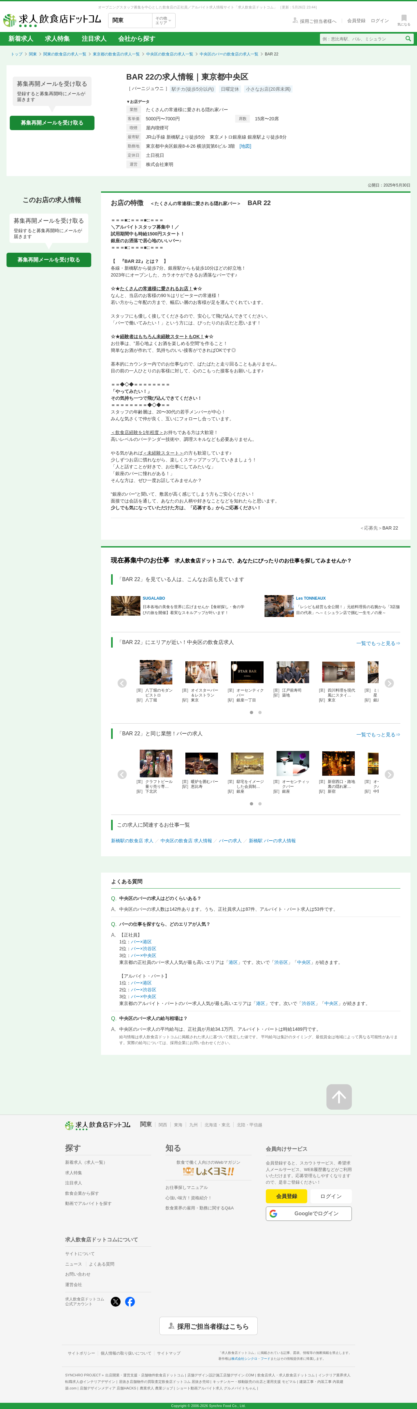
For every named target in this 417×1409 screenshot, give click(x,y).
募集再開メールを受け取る (52, 123)
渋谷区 (281, 962)
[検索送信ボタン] (408, 39)
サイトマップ (168, 1353)
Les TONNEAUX (311, 598)
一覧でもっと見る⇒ (378, 643)
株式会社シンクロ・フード (250, 1358)
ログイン (331, 1196)
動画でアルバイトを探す (88, 1203)
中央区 (304, 962)
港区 (233, 962)
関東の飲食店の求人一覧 (64, 54)
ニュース (73, 1264)
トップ (16, 54)
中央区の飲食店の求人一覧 (169, 54)
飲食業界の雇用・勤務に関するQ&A (199, 1208)
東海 (178, 1124)
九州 (193, 1124)
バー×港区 (141, 941)
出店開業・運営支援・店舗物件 (144, 1375)
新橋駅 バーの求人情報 (272, 840)
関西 (163, 1124)
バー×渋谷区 (143, 948)
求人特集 (57, 38)
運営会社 (73, 1284)
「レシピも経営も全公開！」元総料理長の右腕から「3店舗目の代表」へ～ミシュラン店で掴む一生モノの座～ (348, 610)
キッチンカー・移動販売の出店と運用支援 (254, 1382)
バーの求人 (230, 840)
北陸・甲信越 (249, 1124)
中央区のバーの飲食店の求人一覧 (229, 54)
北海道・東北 (217, 1124)
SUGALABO (154, 598)
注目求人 (94, 38)
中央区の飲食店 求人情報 (186, 840)
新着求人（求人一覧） (86, 1162)
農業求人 (156, 1388)
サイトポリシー (81, 1353)
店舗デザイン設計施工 (220, 1375)
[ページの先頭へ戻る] (339, 1097)
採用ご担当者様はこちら (213, 1326)
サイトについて (80, 1253)
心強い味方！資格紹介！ (188, 1197)
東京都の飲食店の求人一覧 (116, 54)
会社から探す (136, 38)
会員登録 (286, 1196)
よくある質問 (101, 1264)
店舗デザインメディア (108, 1388)
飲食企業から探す (82, 1193)
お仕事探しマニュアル (186, 1187)
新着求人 (20, 38)
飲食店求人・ (286, 1375)
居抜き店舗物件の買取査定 (164, 1382)
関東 (33, 54)
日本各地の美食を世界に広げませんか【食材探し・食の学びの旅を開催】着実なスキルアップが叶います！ (193, 610)
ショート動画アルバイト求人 (216, 1388)
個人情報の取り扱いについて (126, 1353)
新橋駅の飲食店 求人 (132, 840)
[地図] (245, 146)
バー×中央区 (143, 955)
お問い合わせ (78, 1274)
